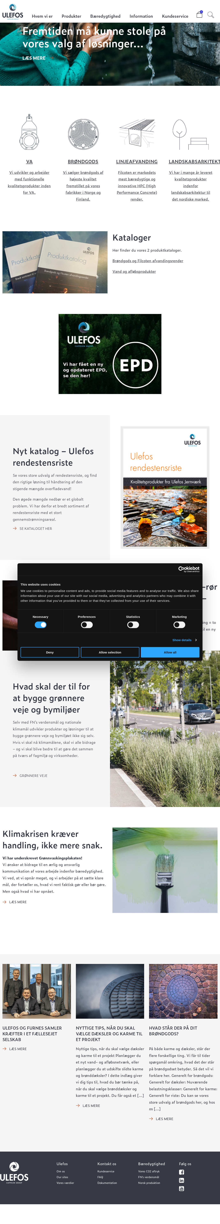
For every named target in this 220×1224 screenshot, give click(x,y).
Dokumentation (107, 1183)
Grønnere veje (33, 775)
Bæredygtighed (105, 16)
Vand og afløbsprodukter (134, 271)
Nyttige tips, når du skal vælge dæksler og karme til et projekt (109, 1033)
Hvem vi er (42, 16)
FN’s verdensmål (148, 1177)
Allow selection (110, 652)
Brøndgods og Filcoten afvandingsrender (147, 260)
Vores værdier (65, 1183)
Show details (182, 640)
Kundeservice (175, 16)
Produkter (71, 16)
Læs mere (33, 58)
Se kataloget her (36, 528)
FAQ (100, 1177)
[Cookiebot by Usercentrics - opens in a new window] (181, 569)
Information (141, 16)
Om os (61, 1171)
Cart (196, 13)
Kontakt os (106, 1163)
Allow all (170, 652)
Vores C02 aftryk (149, 1171)
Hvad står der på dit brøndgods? (173, 1031)
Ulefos (62, 1163)
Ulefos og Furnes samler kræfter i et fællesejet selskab (32, 1033)
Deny (50, 652)
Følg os (185, 1163)
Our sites (62, 1177)
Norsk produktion (149, 1183)
